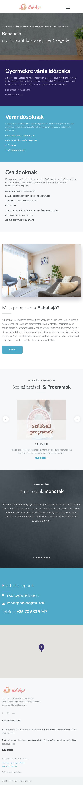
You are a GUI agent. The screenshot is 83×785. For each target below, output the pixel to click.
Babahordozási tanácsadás (20, 136)
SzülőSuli (10, 145)
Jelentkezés (40, 458)
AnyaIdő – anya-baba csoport (21, 201)
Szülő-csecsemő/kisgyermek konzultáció (27, 196)
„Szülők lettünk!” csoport (19, 220)
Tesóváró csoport (15, 150)
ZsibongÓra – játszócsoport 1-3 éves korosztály (31, 210)
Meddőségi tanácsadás (17, 90)
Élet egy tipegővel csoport (20, 215)
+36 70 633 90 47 (9, 766)
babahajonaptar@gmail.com (26, 603)
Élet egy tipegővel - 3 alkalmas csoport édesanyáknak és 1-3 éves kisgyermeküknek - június (39, 729)
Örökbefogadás (14, 95)
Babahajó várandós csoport (21, 140)
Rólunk (12, 350)
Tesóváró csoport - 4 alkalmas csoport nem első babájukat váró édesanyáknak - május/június (39, 740)
